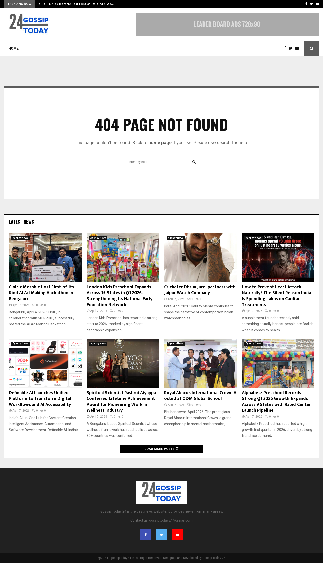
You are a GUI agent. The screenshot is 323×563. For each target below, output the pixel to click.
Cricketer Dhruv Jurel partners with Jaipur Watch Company (200, 290)
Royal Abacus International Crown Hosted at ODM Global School (200, 395)
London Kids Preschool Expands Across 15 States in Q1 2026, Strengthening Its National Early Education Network (119, 296)
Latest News (21, 221)
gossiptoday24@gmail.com (171, 520)
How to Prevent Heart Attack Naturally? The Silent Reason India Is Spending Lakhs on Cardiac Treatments (276, 296)
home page (160, 142)
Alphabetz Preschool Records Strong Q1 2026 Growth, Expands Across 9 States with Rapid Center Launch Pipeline (276, 401)
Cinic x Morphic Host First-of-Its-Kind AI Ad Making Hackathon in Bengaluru (42, 293)
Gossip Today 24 (213, 558)
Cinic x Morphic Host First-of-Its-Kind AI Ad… (81, 3)
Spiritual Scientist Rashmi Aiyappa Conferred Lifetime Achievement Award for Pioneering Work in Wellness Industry (121, 401)
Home (13, 48)
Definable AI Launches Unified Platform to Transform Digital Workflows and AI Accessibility (40, 398)
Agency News (21, 237)
